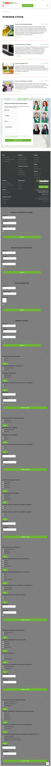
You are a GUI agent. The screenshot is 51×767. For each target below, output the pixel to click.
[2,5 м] (3, 578)
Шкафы (36, 155)
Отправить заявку (18, 140)
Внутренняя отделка (22, 163)
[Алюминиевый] (3, 422)
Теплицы (4, 203)
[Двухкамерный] (3, 377)
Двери (35, 164)
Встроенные (36, 157)
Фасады (4, 180)
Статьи (19, 187)
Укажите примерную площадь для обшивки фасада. (18, 712)
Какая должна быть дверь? (10, 494)
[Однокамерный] (3, 375)
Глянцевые (20, 170)
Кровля (4, 189)
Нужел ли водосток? (8, 653)
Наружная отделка (22, 161)
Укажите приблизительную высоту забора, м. (16, 572)
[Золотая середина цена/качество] (3, 738)
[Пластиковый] (3, 420)
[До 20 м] (3, 561)
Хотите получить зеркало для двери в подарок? (17, 505)
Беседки (4, 201)
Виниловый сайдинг (6, 183)
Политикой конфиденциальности (12, 232)
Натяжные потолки (23, 166)
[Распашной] (3, 486)
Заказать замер (43, 187)
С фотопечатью (21, 174)
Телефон (7, 115)
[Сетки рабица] (3, 553)
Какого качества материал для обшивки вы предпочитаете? (20, 734)
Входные (36, 166)
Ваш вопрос (5, 297)
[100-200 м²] (3, 644)
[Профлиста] (3, 551)
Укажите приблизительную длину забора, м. (15, 559)
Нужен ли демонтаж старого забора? (13, 595)
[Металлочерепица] (3, 632)
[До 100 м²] (3, 642)
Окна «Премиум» (5, 161)
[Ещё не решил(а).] (3, 580)
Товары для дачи (6, 197)
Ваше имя (6, 110)
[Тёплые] (3, 358)
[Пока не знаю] (3, 499)
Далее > (5, 364)
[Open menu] (47, 5)
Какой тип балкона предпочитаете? (13, 418)
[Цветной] (3, 439)
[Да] (3, 385)
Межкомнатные (37, 168)
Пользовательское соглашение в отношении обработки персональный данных (42, 199)
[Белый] (3, 437)
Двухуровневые (21, 172)
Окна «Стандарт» (6, 157)
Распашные (36, 161)
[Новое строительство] (3, 727)
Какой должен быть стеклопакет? (12, 366)
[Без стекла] (3, 497)
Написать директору (45, 201)
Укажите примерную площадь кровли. (14, 640)
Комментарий (8, 126)
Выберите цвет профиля (9, 428)
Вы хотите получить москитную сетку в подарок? (17, 383)
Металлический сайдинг (7, 185)
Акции (19, 183)
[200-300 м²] (3, 717)
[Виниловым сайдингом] (3, 704)
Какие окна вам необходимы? (11, 357)
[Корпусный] (3, 484)
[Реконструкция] (3, 668)
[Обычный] (3, 370)
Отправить (22, 237)
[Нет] (3, 387)
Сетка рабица (37, 177)
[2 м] (3, 576)
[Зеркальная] (3, 495)
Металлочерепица (6, 192)
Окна (3, 155)
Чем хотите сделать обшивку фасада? (14, 700)
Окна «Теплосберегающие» (8, 159)
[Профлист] (3, 634)
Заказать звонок (27, 5)
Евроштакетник (37, 173)
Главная (4, 11)
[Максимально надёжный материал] (3, 740)
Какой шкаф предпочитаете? (11, 480)
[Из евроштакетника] (3, 549)
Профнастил (5, 187)
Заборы (36, 171)
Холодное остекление (22, 159)
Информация (21, 180)
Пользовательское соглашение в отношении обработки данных (31, 466)
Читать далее (18, 37)
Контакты (20, 189)
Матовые (20, 168)
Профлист (36, 175)
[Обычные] (3, 360)
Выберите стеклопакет (9, 374)
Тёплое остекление (22, 157)
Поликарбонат (5, 199)
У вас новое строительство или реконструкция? (17, 665)
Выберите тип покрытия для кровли (13, 631)
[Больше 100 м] (3, 566)
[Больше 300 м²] (3, 719)
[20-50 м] (3, 563)
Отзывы (20, 185)
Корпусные (36, 159)
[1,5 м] (3, 574)
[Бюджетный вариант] (3, 736)
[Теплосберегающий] (3, 368)
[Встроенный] (3, 482)
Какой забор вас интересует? (11, 548)
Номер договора (7, 291)
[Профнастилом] (3, 706)
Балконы (20, 155)
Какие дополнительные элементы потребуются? (17, 586)
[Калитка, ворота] (3, 587)
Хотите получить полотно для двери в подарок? (17, 512)
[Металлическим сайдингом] (3, 702)
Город (5, 121)
